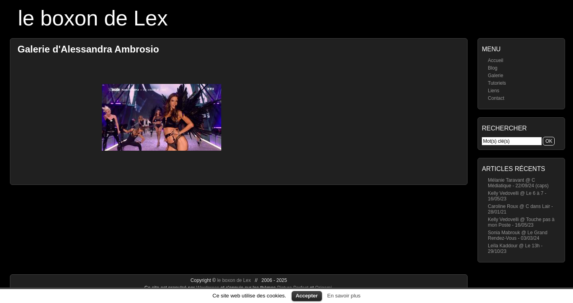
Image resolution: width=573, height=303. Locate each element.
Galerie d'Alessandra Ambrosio (88, 49)
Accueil (495, 60)
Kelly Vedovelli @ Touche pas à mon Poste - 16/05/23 (521, 222)
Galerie (495, 75)
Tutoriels (497, 83)
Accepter (307, 296)
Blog (492, 68)
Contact (496, 98)
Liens (493, 90)
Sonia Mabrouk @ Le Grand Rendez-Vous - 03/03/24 (518, 235)
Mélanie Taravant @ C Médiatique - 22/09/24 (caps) (518, 182)
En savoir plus (344, 296)
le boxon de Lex (93, 18)
